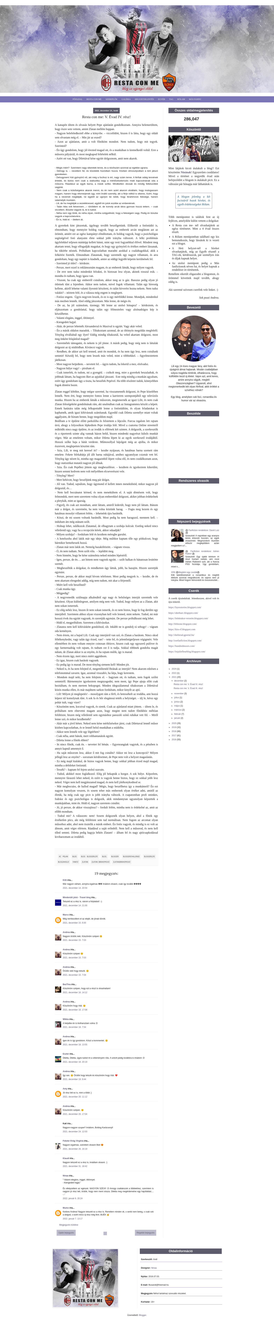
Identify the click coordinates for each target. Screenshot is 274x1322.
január (177, 718)
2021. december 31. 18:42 (75, 1166)
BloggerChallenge (131, 856)
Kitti (65, 880)
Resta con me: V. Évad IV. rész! (188, 684)
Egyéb (161, 99)
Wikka (66, 1019)
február (177, 714)
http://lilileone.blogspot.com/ (182, 624)
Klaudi (66, 1158)
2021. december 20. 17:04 (75, 1114)
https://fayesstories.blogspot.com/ (184, 607)
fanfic (75, 862)
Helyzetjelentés (144, 99)
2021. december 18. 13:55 (75, 1044)
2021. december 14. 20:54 (75, 888)
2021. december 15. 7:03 (74, 940)
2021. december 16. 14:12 (75, 992)
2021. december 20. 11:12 (75, 1097)
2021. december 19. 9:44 (74, 1079)
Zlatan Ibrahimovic (101, 862)
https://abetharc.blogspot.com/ (183, 613)
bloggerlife (149, 856)
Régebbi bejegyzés (145, 1233)
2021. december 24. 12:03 (75, 1131)
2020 (174, 723)
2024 (174, 669)
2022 (174, 673)
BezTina (67, 984)
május (177, 706)
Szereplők (111, 99)
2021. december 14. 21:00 (75, 905)
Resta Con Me (94, 99)
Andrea (66, 932)
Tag (171, 99)
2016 (174, 739)
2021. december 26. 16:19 (75, 1149)
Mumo (66, 1208)
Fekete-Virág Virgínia (73, 1141)
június (177, 702)
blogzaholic (63, 862)
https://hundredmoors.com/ (181, 646)
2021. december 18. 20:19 (75, 1062)
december (179, 681)
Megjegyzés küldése (68, 1225)
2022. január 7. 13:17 (72, 1219)
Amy (65, 1088)
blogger (115, 856)
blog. (104, 856)
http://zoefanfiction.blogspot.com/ (185, 640)
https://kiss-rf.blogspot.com (181, 629)
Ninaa (65, 1175)
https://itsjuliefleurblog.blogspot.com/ (187, 651)
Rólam (181, 99)
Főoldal (77, 99)
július (177, 697)
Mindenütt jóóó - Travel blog (77, 897)
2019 (174, 727)
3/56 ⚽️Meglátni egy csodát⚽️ (185, 572)
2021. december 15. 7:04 (74, 975)
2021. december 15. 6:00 (74, 923)
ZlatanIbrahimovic (121, 862)
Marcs (66, 915)
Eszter (66, 1054)
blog (74, 856)
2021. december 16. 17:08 (75, 1010)
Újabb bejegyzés (66, 1233)
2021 (174, 677)
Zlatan (85, 862)
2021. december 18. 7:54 (74, 1027)
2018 (174, 731)
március (178, 710)
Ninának (186, 172)
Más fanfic (195, 99)
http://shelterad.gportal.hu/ (181, 635)
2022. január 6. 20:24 (72, 1198)
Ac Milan (63, 856)
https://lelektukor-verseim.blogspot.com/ (188, 618)
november (179, 693)
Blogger (142, 1315)
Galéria (126, 99)
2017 (174, 735)
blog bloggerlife (89, 856)
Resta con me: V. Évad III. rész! (188, 688)
